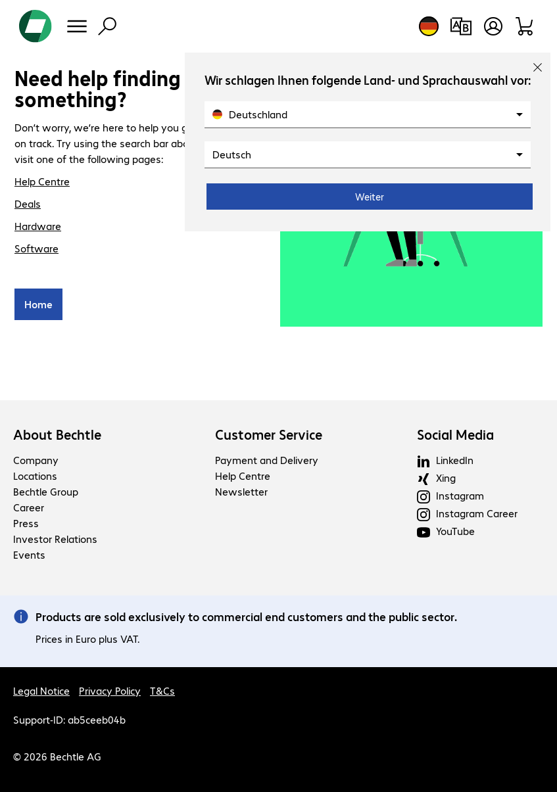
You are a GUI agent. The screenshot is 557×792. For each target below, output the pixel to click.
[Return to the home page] (35, 26)
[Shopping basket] (525, 26)
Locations (35, 475)
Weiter (369, 196)
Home (38, 304)
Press (26, 523)
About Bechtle (57, 434)
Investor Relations (55, 539)
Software (36, 248)
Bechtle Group (45, 491)
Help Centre (42, 181)
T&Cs (162, 690)
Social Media (455, 434)
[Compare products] (460, 26)
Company (36, 460)
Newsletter (241, 491)
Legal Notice (41, 690)
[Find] (107, 26)
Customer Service (268, 434)
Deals (27, 203)
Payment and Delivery (266, 460)
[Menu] (77, 26)
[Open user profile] (493, 26)
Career (28, 507)
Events (29, 554)
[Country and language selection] (429, 26)
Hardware (37, 226)
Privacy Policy (110, 690)
